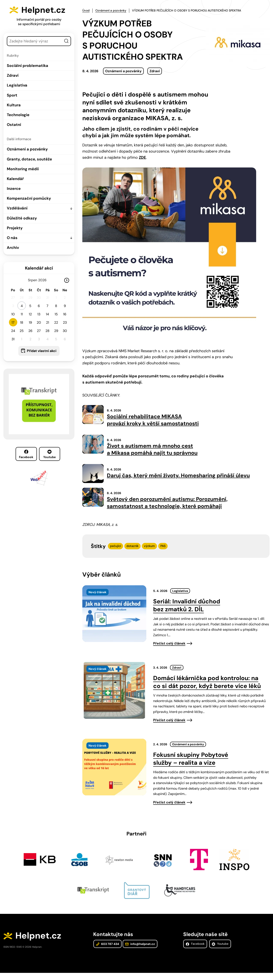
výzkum (149, 548)
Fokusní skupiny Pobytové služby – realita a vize (190, 760)
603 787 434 (107, 946)
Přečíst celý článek (169, 645)
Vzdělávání (17, 208)
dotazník (132, 548)
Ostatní (14, 124)
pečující (115, 548)
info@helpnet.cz (140, 946)
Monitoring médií (23, 169)
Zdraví (13, 75)
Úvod (86, 10)
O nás (12, 237)
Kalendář (15, 178)
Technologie (18, 114)
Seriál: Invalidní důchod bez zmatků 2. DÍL (186, 607)
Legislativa (17, 85)
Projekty (15, 228)
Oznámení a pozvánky (27, 149)
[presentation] (114, 615)
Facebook (26, 454)
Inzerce (14, 188)
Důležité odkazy (22, 218)
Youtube (49, 454)
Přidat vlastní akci (41, 351)
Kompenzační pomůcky (29, 198)
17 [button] (13, 322)
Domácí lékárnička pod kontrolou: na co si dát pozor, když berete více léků (207, 684)
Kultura (14, 105)
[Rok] (44, 280)
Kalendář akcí (39, 268)
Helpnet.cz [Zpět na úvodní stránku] (44, 10)
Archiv (13, 247)
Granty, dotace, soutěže (29, 159)
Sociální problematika (27, 65)
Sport (12, 95)
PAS (163, 548)
